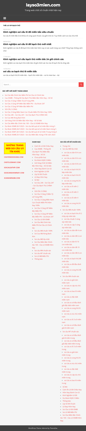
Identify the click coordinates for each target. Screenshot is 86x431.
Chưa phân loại (40, 157)
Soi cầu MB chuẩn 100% (43, 231)
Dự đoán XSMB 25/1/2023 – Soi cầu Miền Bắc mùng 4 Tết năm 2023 (30, 135)
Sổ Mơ (36, 180)
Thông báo (38, 259)
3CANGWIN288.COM (12, 178)
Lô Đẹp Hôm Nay (40, 177)
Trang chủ (66, 146)
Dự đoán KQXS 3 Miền (42, 160)
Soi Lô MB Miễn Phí (41, 256)
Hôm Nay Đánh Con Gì (43, 169)
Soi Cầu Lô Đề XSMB (42, 219)
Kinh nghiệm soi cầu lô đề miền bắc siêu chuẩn (28, 32)
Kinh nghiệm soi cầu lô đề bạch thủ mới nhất (27, 44)
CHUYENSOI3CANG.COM (13, 157)
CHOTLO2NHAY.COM (12, 162)
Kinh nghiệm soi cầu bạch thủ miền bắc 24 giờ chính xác (33, 59)
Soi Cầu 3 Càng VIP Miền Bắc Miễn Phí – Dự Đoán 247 (25, 104)
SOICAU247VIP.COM (12, 167)
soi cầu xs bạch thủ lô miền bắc (20, 71)
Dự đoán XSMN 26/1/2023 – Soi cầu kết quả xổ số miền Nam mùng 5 (30, 129)
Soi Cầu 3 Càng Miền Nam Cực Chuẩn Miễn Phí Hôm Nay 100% (28, 112)
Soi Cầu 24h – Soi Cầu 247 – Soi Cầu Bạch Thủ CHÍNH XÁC (26, 115)
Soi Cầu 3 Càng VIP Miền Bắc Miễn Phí (19, 106)
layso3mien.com (43, 5)
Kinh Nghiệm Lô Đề (41, 171)
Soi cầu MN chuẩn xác (42, 250)
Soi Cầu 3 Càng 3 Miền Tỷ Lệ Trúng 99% (19, 101)
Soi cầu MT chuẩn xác (42, 253)
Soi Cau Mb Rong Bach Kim (15, 118)
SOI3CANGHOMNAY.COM (14, 173)
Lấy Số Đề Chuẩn (40, 174)
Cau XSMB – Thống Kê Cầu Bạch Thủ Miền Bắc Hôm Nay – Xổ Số (29, 98)
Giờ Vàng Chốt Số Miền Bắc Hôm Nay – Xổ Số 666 (23, 120)
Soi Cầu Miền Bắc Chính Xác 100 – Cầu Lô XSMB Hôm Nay (26, 123)
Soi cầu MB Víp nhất (42, 239)
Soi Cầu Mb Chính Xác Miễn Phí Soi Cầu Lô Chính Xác (24, 95)
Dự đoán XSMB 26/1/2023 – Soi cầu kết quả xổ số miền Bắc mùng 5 (30, 126)
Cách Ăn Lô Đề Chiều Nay (43, 146)
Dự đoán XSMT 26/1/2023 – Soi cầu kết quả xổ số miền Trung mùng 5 (31, 132)
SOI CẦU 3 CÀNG (11, 109)
